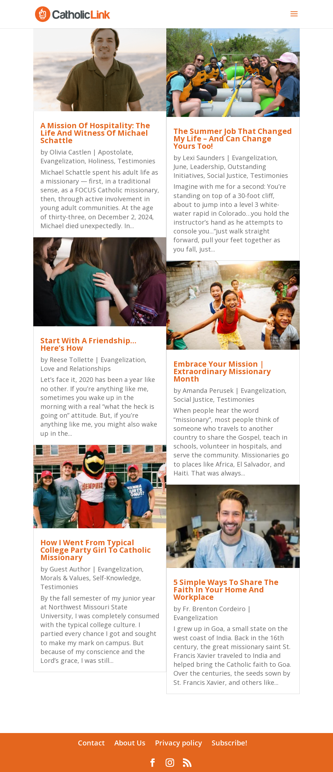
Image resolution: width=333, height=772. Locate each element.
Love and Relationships (75, 368)
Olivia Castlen (70, 152)
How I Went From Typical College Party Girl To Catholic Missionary (95, 549)
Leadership (207, 166)
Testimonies (136, 161)
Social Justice (227, 175)
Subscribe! (229, 743)
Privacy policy (178, 743)
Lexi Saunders (204, 157)
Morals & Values (64, 578)
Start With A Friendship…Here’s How (88, 344)
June (179, 166)
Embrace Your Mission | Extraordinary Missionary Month (222, 371)
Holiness (101, 161)
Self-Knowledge (116, 578)
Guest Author (70, 569)
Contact (91, 743)
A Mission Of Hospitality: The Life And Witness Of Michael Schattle (95, 132)
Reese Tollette (71, 359)
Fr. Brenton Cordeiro (214, 608)
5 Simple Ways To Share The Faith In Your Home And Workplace (226, 589)
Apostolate (115, 152)
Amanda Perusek (208, 390)
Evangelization (62, 161)
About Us (129, 743)
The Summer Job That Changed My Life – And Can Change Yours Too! (232, 138)
